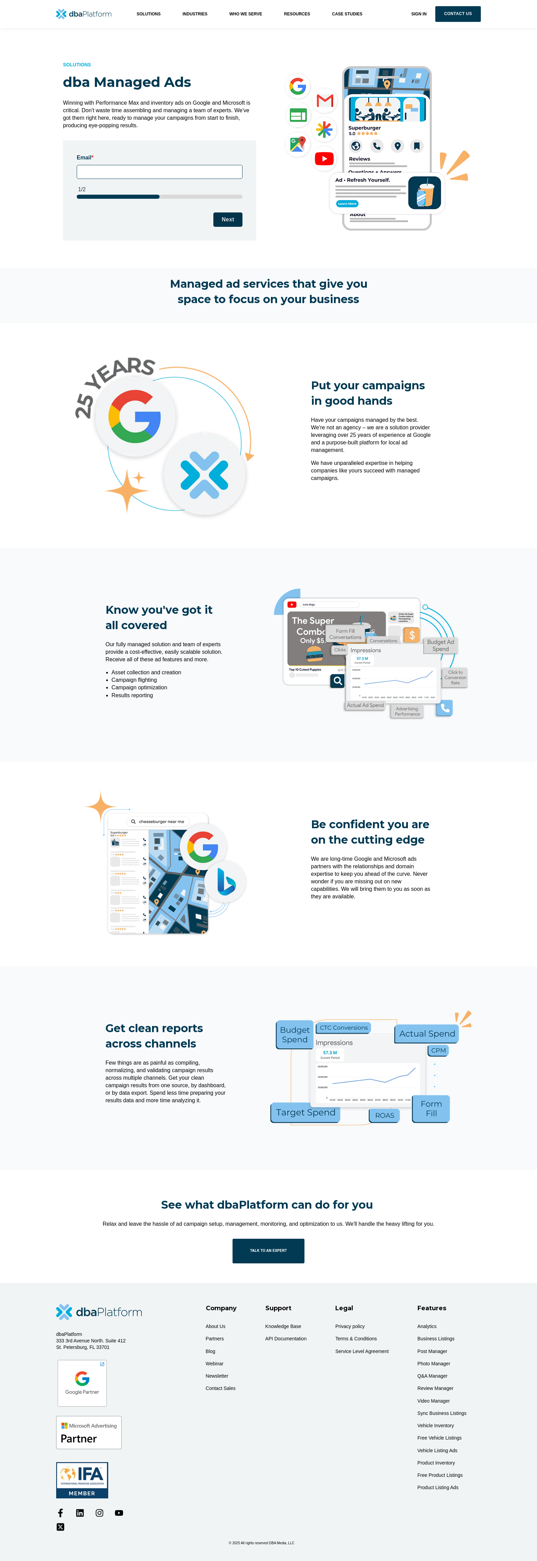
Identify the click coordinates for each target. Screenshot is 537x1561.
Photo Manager (433, 1363)
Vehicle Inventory (435, 1425)
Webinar (215, 1363)
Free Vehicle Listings (439, 1438)
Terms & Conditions (356, 1338)
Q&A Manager (432, 1376)
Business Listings (435, 1338)
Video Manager (433, 1401)
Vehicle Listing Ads (437, 1450)
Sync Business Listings (441, 1413)
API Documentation (286, 1338)
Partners (215, 1338)
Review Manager (435, 1388)
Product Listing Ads (438, 1487)
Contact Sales (221, 1388)
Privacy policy (350, 1326)
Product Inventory (436, 1463)
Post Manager (432, 1351)
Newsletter (217, 1376)
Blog (210, 1351)
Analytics (427, 1326)
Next (228, 219)
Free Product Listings (440, 1475)
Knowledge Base (283, 1326)
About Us (216, 1326)
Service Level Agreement (362, 1351)
